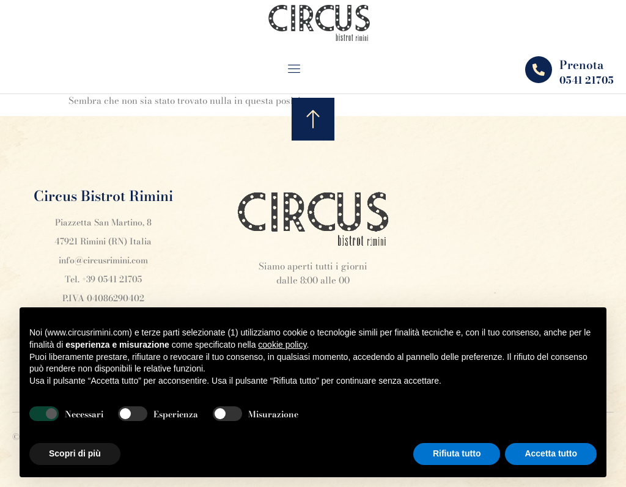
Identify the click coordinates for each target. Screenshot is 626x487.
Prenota (581, 65)
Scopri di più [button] (75, 453)
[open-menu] (303, 70)
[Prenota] (538, 69)
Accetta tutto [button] (551, 453)
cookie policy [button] (282, 345)
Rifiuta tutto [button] (457, 453)
